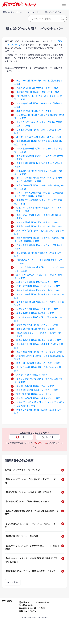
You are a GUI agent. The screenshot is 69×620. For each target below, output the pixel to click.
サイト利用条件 (41, 602)
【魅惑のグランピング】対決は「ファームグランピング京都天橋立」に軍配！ (39, 404)
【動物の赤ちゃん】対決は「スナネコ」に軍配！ (37, 324)
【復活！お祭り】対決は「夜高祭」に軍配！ (35, 313)
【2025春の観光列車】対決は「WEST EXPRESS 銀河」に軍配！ (38, 97)
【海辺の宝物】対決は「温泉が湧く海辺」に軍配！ (38, 290)
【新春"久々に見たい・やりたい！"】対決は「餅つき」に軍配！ (38, 276)
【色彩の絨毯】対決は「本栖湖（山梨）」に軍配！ (37, 87)
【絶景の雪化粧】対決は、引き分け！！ (33, 110)
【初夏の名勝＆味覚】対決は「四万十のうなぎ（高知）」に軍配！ (38, 150)
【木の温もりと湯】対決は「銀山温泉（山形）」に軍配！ (38, 346)
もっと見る (12, 582)
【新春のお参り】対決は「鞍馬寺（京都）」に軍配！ (38, 340)
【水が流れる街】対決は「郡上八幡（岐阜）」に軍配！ (37, 369)
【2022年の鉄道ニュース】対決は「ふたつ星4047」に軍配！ (38, 334)
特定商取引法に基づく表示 (32, 608)
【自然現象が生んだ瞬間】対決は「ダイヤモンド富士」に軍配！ (38, 202)
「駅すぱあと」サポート (12, 12)
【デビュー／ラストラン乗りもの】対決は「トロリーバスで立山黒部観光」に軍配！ (39, 179)
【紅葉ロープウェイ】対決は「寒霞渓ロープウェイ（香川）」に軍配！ (38, 209)
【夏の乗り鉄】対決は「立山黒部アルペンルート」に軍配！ (39, 303)
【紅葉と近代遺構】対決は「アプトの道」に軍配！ (38, 286)
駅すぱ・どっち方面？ (54, 12)
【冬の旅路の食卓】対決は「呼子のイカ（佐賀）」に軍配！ (38, 105)
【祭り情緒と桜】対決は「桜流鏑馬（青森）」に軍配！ (37, 254)
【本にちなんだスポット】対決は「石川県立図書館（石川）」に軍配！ (38, 124)
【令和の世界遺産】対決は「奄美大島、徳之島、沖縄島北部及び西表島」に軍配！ (39, 239)
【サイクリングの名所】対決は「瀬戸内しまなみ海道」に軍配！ (38, 380)
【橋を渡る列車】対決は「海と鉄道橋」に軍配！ (37, 222)
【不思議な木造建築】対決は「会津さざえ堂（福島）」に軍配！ (39, 157)
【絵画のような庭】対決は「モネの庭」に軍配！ (37, 309)
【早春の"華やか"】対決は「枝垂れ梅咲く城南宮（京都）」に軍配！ (39, 187)
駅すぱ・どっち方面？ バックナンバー (23, 469)
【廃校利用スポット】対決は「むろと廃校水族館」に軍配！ (39, 357)
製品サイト (24, 602)
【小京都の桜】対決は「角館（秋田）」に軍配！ (27, 501)
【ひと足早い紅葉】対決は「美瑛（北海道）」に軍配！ (37, 131)
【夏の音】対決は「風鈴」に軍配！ (31, 374)
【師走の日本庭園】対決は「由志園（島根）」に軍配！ (37, 411)
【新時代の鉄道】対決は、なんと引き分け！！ (36, 394)
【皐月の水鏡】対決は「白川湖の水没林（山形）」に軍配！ (38, 165)
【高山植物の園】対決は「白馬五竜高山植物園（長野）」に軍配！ (38, 143)
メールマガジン (33, 12)
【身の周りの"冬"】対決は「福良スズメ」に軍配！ (38, 398)
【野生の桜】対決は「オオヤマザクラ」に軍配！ (37, 390)
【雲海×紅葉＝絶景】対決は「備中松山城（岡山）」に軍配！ (38, 216)
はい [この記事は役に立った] (23, 437)
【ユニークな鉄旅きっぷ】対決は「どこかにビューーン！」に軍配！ (39, 269)
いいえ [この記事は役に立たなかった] (50, 437)
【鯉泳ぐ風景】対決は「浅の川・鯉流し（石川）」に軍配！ (38, 247)
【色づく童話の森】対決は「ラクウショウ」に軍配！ (39, 351)
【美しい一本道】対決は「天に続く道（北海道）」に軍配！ (38, 82)
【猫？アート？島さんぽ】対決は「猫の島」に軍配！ (39, 137)
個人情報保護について (30, 605)
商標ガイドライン (27, 611)
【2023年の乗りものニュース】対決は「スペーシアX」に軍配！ (38, 262)
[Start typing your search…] (47, 18)
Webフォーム (40, 443)
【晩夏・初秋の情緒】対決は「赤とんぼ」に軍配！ (38, 363)
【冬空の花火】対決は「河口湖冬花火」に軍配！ (37, 282)
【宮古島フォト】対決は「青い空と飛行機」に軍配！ (39, 226)
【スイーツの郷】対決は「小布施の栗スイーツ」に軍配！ (39, 296)
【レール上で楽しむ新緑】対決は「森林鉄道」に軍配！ (38, 319)
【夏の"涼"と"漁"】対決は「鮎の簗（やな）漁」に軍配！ (39, 232)
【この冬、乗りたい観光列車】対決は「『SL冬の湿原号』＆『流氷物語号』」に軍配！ (38, 194)
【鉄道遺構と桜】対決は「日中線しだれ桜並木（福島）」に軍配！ (38, 172)
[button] (63, 4)
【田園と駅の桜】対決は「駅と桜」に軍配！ (35, 328)
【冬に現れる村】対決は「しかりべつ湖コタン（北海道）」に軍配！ (39, 116)
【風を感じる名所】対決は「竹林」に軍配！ (35, 386)
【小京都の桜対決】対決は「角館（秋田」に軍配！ (38, 91)
